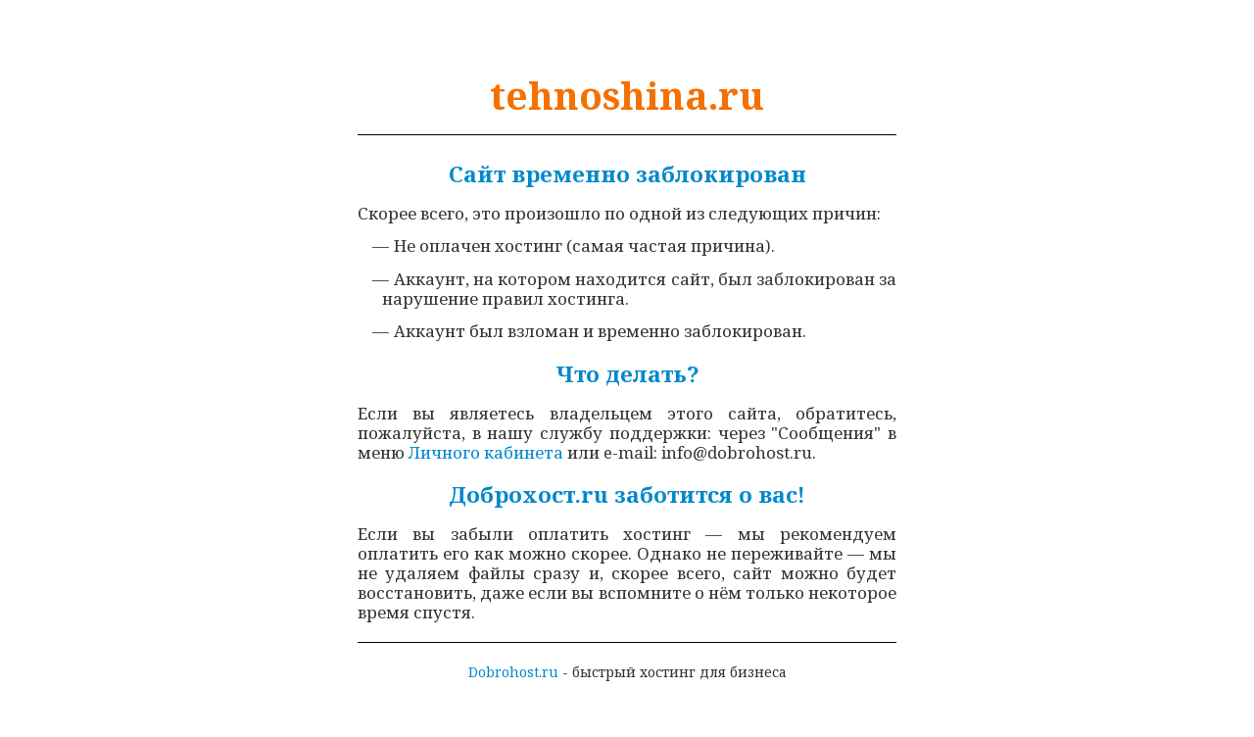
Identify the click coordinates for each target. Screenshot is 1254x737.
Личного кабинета (486, 452)
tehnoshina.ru (627, 95)
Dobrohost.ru (513, 672)
